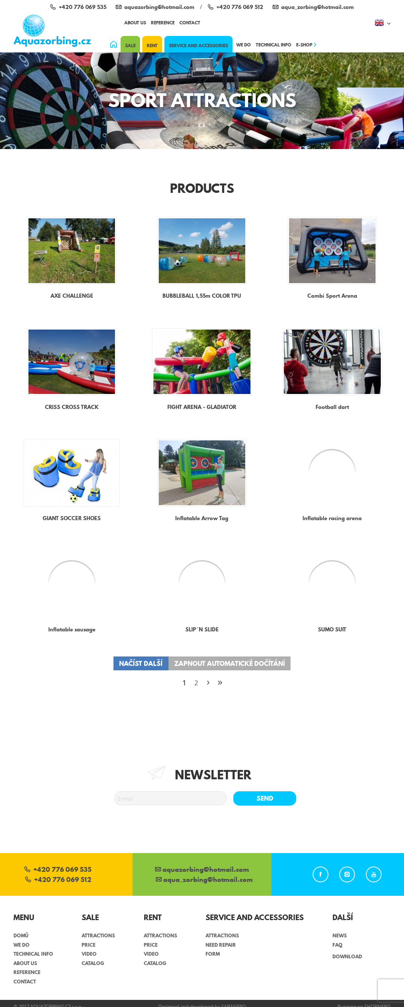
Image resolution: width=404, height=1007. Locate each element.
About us (135, 22)
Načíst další (140, 663)
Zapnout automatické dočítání (229, 663)
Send (264, 798)
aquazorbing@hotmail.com (202, 870)
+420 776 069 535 (57, 870)
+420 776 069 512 (58, 880)
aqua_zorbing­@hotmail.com (204, 880)
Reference (162, 22)
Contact (189, 22)
